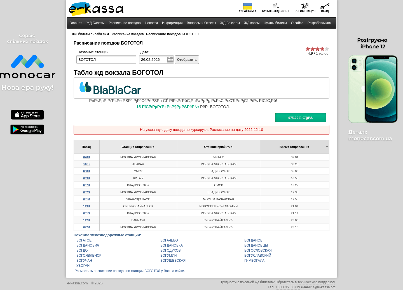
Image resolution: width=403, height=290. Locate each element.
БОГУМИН (168, 255)
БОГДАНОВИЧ (87, 245)
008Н (86, 171)
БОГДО (82, 250)
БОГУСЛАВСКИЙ (257, 255)
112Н (86, 220)
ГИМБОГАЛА (254, 261)
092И (86, 227)
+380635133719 (288, 287)
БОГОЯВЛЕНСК (88, 255)
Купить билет (275, 11)
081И (86, 199)
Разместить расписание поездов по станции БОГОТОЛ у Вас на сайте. (130, 271)
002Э (86, 192)
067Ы (86, 164)
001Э (86, 213)
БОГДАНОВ (253, 240)
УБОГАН (83, 266)
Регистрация (305, 11)
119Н (86, 206)
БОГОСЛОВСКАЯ (258, 250)
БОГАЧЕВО (169, 240)
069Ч (86, 178)
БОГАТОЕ (84, 240)
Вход (325, 11)
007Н (86, 185)
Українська (248, 11)
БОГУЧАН (84, 261)
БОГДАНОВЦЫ (256, 245)
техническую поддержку (315, 282)
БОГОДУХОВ (170, 250)
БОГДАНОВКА (171, 245)
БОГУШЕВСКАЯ (173, 261)
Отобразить (187, 60)
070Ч (86, 157)
